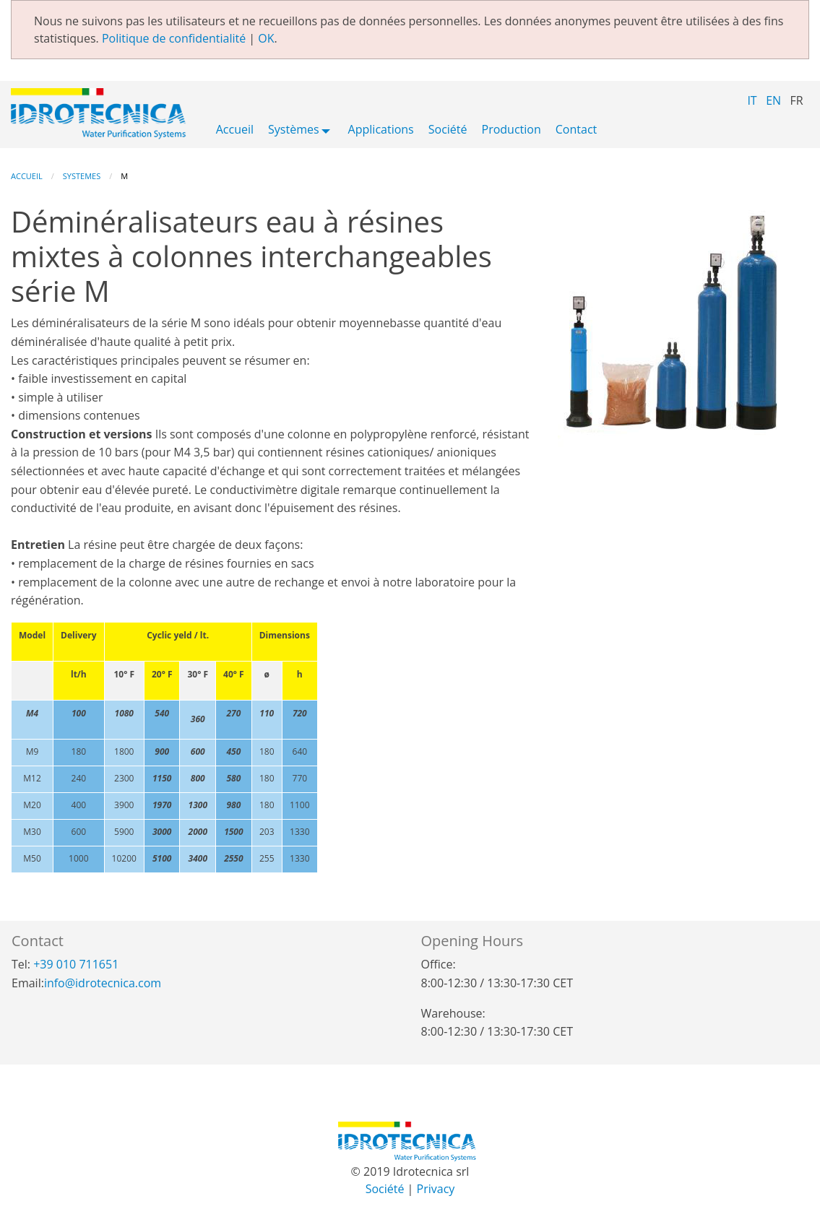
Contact (576, 130)
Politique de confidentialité (174, 38)
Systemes (81, 175)
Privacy (436, 1189)
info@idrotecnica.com (102, 983)
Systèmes (293, 130)
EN (773, 100)
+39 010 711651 (75, 964)
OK (266, 38)
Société (447, 130)
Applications (381, 130)
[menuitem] (235, 132)
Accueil (235, 130)
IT (751, 100)
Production (511, 130)
